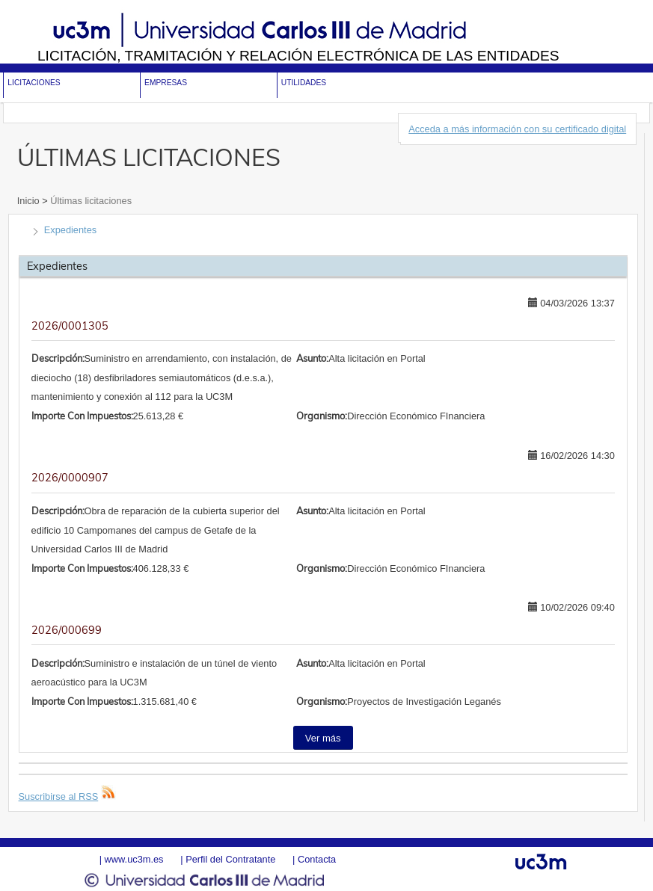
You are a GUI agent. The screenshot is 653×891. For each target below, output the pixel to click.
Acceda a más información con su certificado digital (517, 129)
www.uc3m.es (134, 859)
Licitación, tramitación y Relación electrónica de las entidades (298, 56)
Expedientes (70, 229)
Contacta (317, 859)
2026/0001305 (69, 326)
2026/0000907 (69, 477)
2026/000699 (66, 630)
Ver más (323, 738)
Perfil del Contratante (230, 859)
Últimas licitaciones (90, 200)
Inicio (29, 200)
